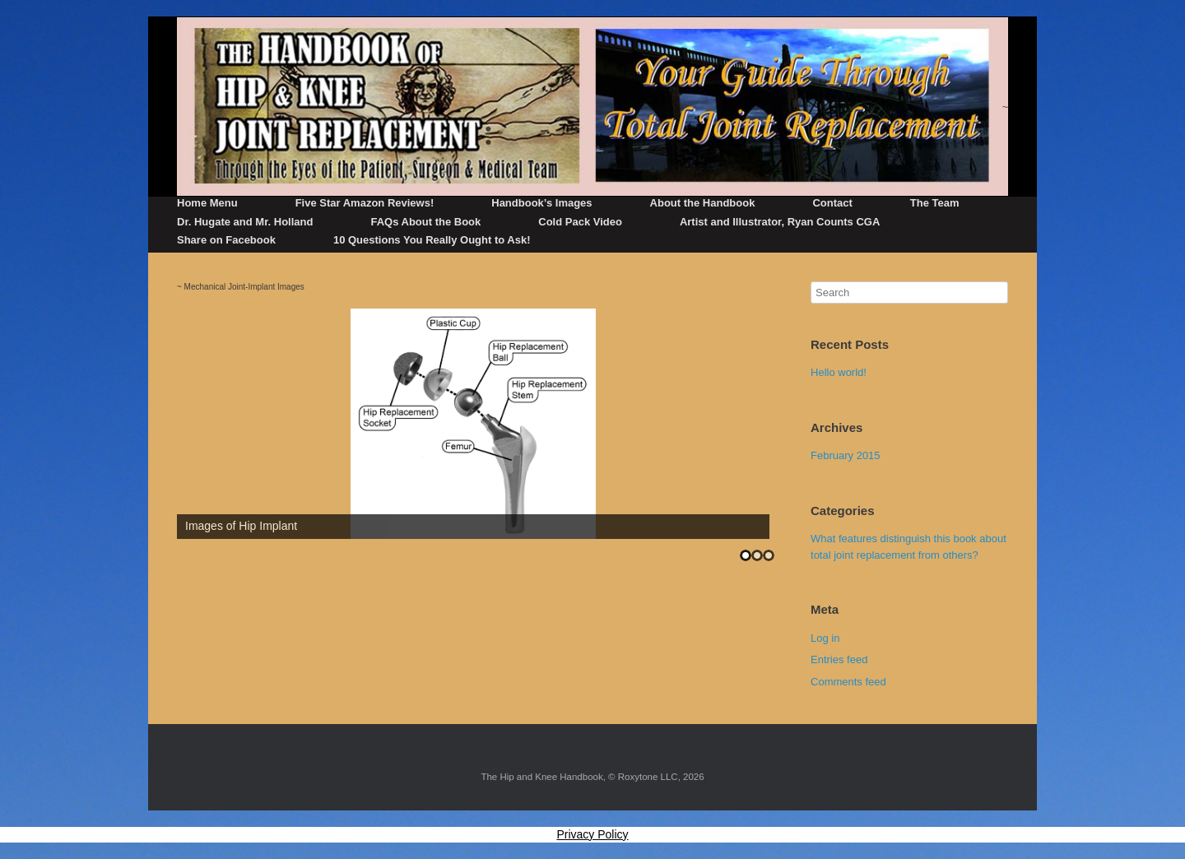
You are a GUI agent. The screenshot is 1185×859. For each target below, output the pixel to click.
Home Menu (207, 203)
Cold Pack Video (580, 222)
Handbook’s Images (541, 203)
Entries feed (839, 659)
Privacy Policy (592, 834)
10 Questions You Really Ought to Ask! (432, 240)
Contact (832, 203)
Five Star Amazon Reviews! (364, 203)
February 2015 (846, 455)
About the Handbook (702, 203)
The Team (935, 203)
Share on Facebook (226, 240)
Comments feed (848, 682)
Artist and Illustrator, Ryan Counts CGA (780, 222)
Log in (825, 638)
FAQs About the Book (425, 222)
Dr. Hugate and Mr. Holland (245, 222)
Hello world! (839, 372)
